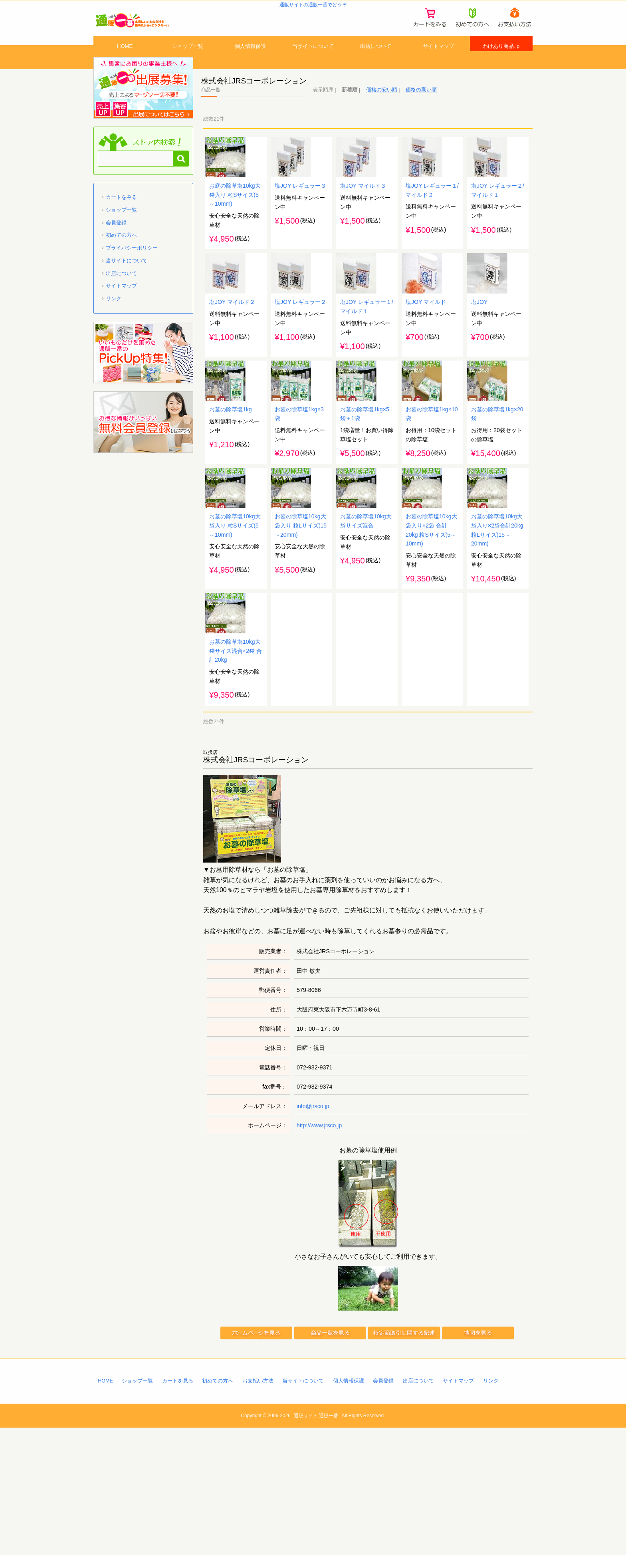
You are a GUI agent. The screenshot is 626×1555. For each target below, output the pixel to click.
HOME (125, 57)
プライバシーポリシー (132, 266)
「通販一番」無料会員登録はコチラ (143, 440)
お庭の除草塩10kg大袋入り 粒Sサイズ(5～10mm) (235, 234)
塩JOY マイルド (426, 363)
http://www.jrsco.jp (320, 1252)
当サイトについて (313, 57)
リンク (113, 316)
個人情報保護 (250, 57)
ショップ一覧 (187, 57)
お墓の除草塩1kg (230, 492)
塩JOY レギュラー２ (301, 363)
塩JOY (479, 363)
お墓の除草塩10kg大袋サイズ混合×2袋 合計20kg (235, 777)
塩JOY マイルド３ (363, 225)
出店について (375, 57)
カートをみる (121, 215)
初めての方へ (121, 253)
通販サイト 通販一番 (316, 1543)
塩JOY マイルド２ (232, 363)
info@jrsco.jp (313, 1233)
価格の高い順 (421, 108)
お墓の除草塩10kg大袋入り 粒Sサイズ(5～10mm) (235, 630)
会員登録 (116, 241)
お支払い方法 (258, 1508)
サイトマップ (438, 57)
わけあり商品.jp (501, 57)
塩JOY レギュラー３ (301, 225)
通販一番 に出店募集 (143, 106)
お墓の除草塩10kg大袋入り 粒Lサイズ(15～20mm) (301, 630)
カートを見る (178, 1508)
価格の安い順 (381, 108)
